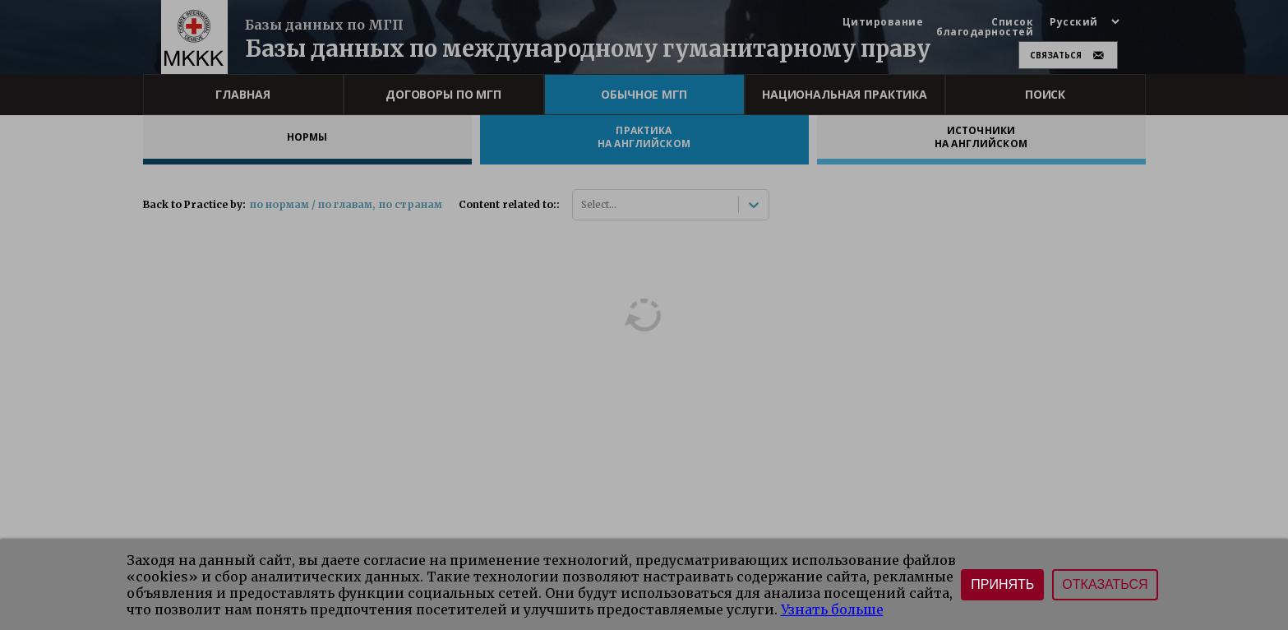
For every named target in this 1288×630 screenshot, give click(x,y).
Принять (1002, 584)
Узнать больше (832, 609)
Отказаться (1104, 584)
